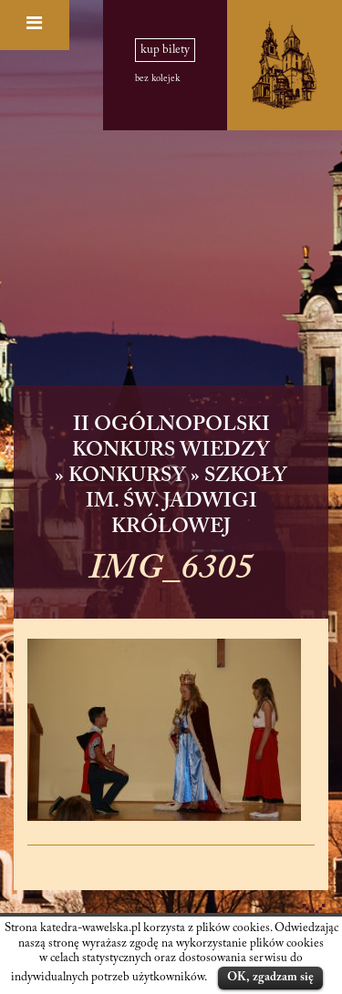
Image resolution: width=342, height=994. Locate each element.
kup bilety (165, 50)
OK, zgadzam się (270, 977)
